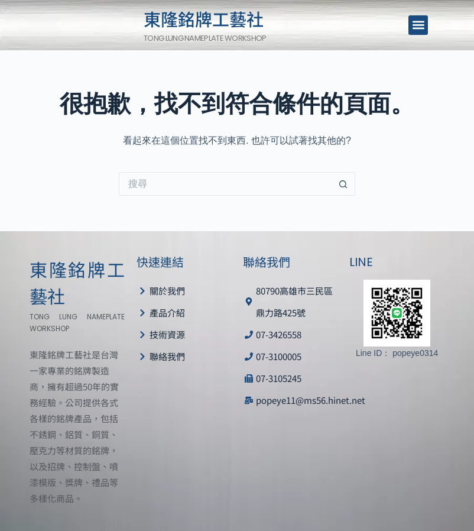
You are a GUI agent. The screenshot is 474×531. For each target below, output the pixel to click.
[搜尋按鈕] (343, 184)
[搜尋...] (225, 184)
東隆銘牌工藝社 (204, 18)
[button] (418, 25)
